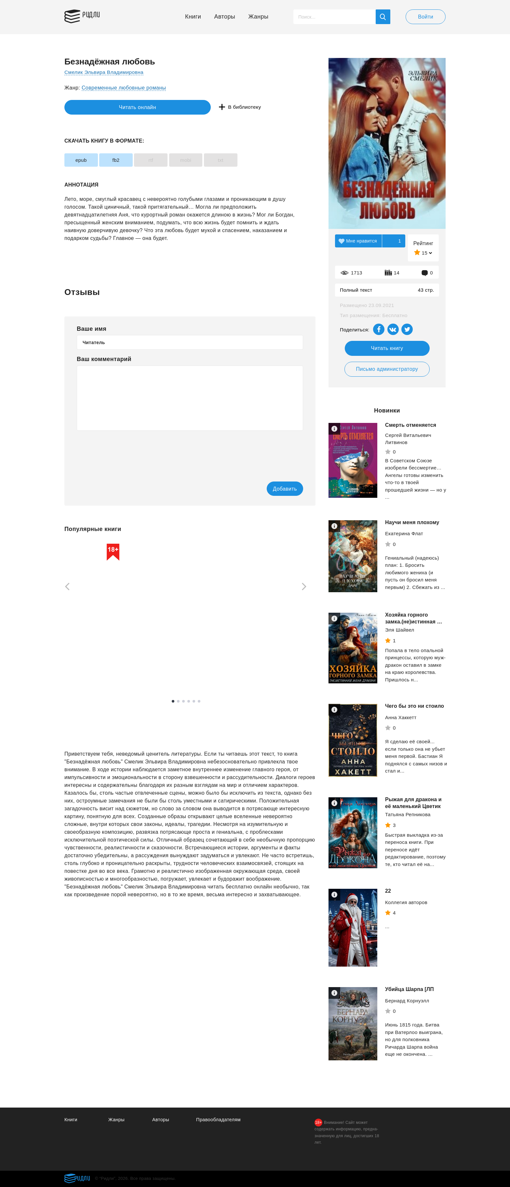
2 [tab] (178, 702)
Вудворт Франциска (87, 652)
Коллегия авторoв (406, 902)
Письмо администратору (387, 369)
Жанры (258, 16)
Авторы (224, 16)
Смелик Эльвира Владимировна (105, 72)
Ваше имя (91, 329)
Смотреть (89, 672)
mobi (206, 160)
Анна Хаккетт (401, 717)
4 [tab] (188, 702)
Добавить (277, 489)
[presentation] (126, 451)
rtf (165, 160)
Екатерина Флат (404, 533)
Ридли (95, 15)
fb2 (124, 160)
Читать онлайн (94, 107)
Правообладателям (219, 1120)
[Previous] (65, 587)
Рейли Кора (169, 652)
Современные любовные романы (124, 88)
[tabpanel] (95, 611)
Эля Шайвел (399, 630)
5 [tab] (194, 702)
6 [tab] (199, 702)
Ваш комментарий (104, 359)
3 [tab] (183, 702)
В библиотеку (165, 107)
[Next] (306, 587)
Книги (193, 16)
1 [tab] (173, 702)
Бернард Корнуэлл (407, 1000)
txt (247, 160)
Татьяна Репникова (408, 814)
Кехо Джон (258, 656)
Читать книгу (387, 348)
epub (84, 160)
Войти (425, 17)
